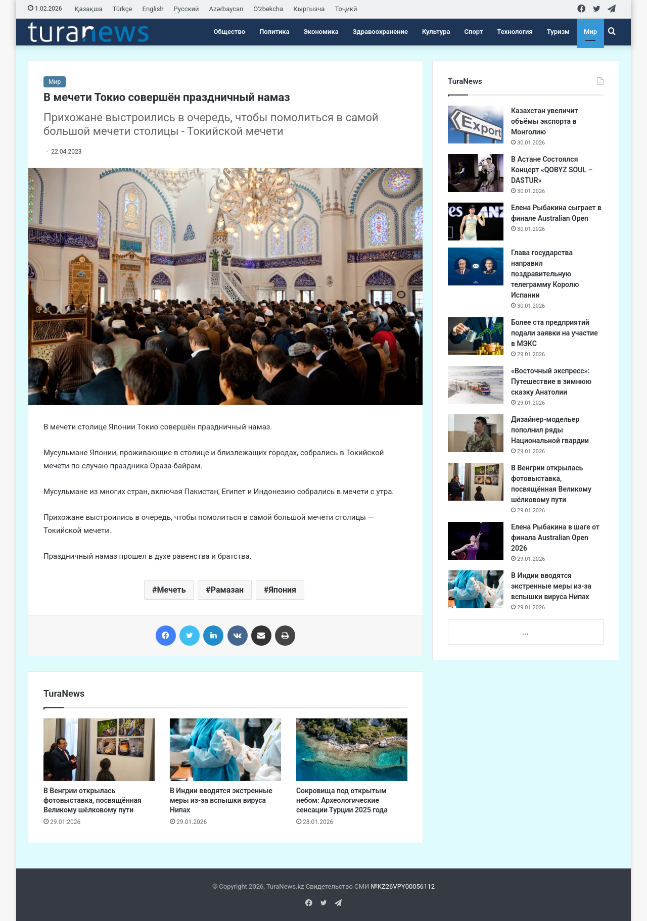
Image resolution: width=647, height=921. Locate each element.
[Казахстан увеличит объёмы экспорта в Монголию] (475, 124)
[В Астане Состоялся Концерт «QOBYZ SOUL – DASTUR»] (475, 173)
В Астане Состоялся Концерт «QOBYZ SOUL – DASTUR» (551, 169)
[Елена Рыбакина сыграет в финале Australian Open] (475, 221)
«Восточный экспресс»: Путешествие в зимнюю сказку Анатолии (551, 381)
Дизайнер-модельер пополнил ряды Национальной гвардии (550, 430)
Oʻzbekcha (268, 9)
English (153, 9)
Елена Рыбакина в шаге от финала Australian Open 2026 (555, 537)
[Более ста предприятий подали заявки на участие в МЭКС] (475, 336)
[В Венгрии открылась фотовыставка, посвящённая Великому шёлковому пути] (99, 749)
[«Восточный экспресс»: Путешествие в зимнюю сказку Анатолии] (475, 385)
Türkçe (122, 9)
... (525, 632)
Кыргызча (309, 9)
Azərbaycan (226, 9)
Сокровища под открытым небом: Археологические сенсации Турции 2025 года (342, 800)
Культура (436, 31)
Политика (274, 31)
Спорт (474, 31)
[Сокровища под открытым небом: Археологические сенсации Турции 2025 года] (351, 749)
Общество (229, 31)
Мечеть (171, 590)
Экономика (321, 31)
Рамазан (227, 590)
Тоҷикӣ (346, 9)
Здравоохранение (380, 31)
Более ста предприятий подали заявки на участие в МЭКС (554, 333)
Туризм (558, 31)
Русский (186, 9)
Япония (282, 590)
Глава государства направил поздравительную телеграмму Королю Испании (545, 274)
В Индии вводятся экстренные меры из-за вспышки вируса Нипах (221, 800)
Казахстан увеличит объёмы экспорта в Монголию (544, 121)
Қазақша (89, 9)
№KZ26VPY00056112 (403, 886)
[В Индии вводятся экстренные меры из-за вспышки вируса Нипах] (225, 749)
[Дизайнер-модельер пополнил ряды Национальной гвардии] (475, 433)
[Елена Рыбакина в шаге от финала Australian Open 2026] (475, 541)
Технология (514, 31)
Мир (590, 31)
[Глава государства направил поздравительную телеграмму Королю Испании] (475, 266)
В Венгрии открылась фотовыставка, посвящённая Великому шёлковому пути (92, 800)
